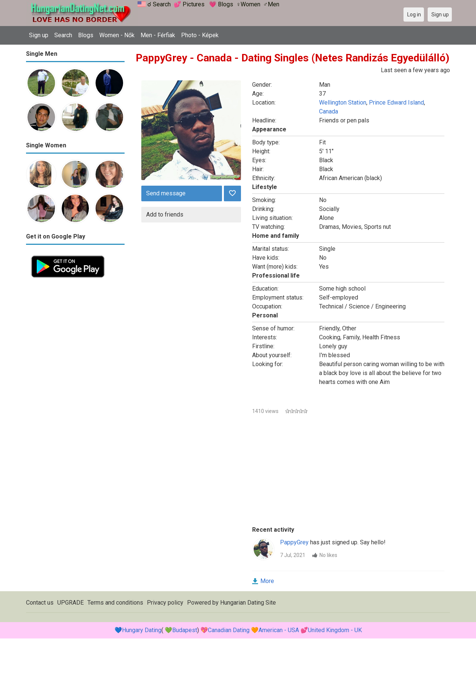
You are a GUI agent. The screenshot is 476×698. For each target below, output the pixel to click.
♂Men (271, 4)
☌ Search (159, 4)
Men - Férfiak (158, 35)
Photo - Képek (200, 35)
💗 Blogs (221, 4)
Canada (328, 111)
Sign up (38, 35)
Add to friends (164, 214)
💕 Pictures (189, 4)
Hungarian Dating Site (248, 602)
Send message (166, 193)
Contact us (40, 602)
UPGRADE (70, 602)
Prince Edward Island (396, 102)
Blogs (85, 35)
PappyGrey (294, 542)
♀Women (248, 4)
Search (63, 35)
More (267, 581)
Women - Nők (117, 35)
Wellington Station (342, 102)
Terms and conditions (115, 602)
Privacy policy (165, 602)
